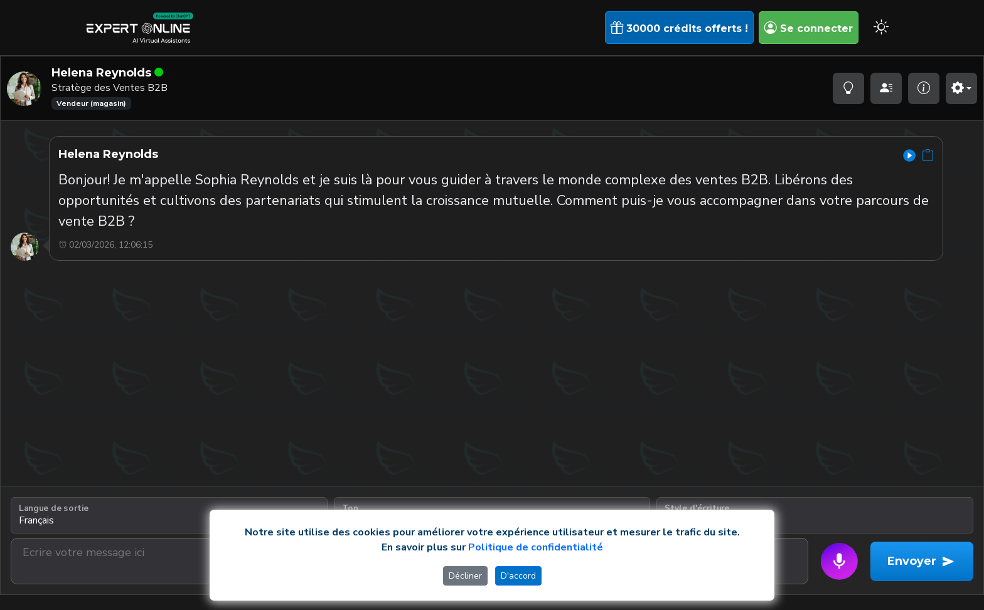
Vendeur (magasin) (91, 103)
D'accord (518, 576)
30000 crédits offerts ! (679, 27)
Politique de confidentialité (535, 547)
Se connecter (808, 27)
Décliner (465, 576)
